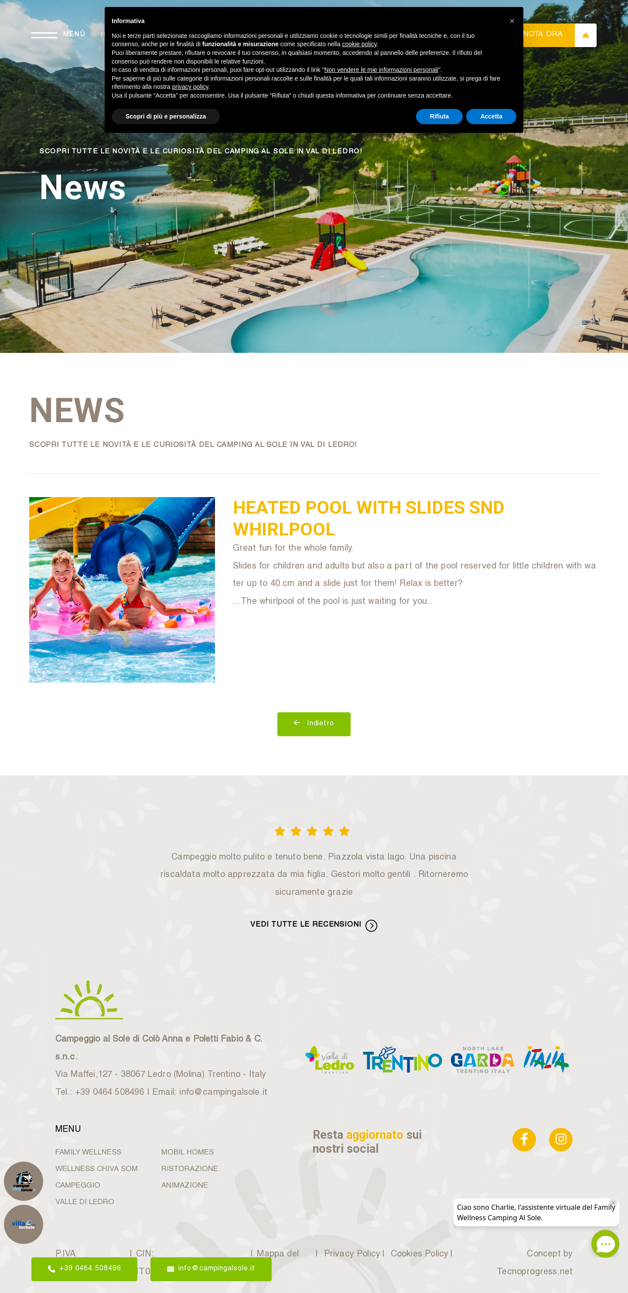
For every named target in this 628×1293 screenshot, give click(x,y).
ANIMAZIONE (184, 1186)
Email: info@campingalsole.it (209, 1093)
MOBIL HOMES (187, 1153)
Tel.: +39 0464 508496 (99, 1093)
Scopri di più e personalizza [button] (166, 116)
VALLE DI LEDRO (84, 1202)
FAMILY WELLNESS (88, 1153)
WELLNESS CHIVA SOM (96, 1169)
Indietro (314, 723)
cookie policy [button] (359, 44)
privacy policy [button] (190, 86)
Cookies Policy (418, 1254)
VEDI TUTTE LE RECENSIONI (314, 925)
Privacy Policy (351, 1254)
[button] (512, 21)
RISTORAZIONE (189, 1169)
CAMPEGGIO (77, 1186)
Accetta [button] (491, 116)
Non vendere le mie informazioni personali (381, 69)
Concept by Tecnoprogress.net (535, 1263)
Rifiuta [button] (439, 116)
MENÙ (74, 35)
